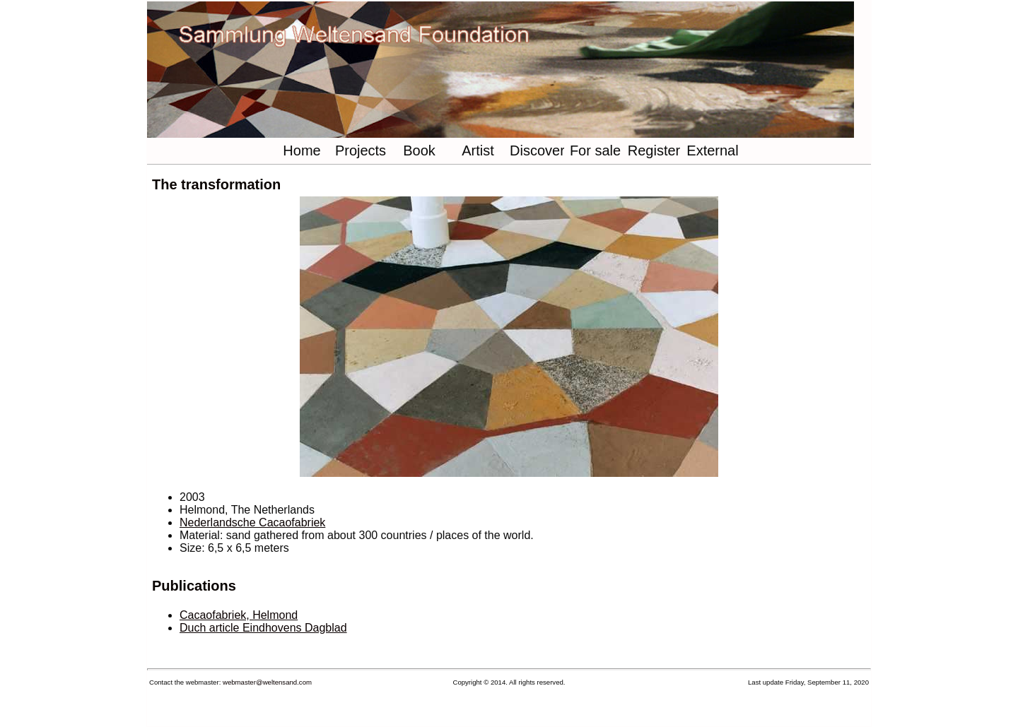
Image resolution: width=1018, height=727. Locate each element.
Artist (478, 150)
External (712, 150)
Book (419, 150)
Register (654, 150)
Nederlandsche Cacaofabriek (252, 522)
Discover (537, 150)
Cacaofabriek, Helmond (239, 615)
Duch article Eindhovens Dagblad (263, 628)
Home (301, 150)
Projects (360, 150)
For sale (595, 150)
